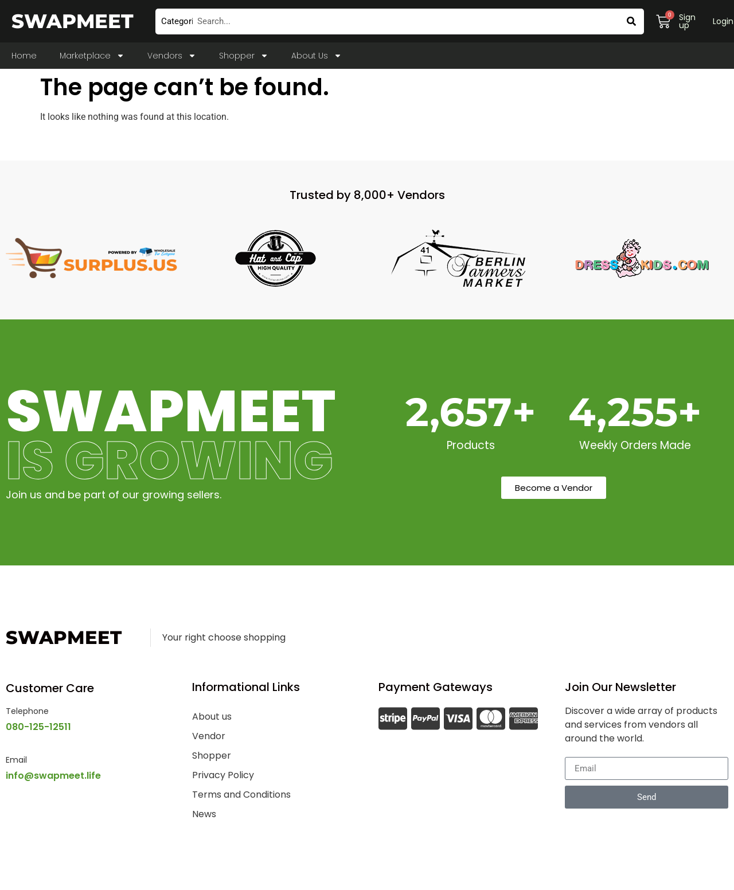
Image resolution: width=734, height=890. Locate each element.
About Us (316, 55)
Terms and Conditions (241, 794)
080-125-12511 (38, 726)
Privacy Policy (223, 775)
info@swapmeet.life (53, 775)
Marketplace (92, 55)
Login (723, 21)
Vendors (171, 55)
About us (212, 716)
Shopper (243, 55)
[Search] (631, 21)
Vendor (208, 736)
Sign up (687, 21)
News (204, 814)
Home (24, 55)
